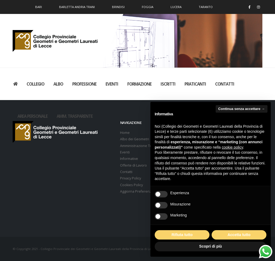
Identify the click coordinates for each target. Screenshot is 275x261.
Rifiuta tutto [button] (182, 235)
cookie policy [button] (232, 147)
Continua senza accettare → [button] (241, 109)
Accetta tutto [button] (239, 235)
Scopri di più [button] (210, 246)
